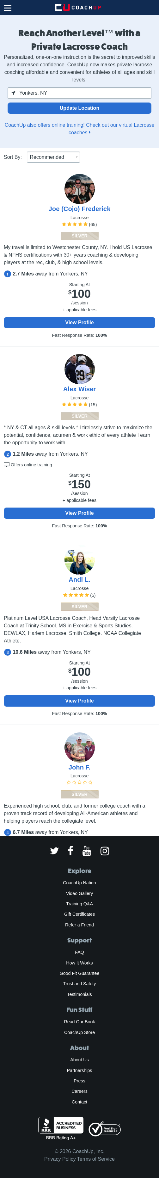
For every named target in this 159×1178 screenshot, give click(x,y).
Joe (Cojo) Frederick (80, 208)
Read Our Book (79, 1021)
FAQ (79, 952)
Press (79, 1080)
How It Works (79, 962)
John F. (80, 767)
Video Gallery (79, 893)
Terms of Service (96, 1159)
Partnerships (79, 1070)
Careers (79, 1091)
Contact (79, 1101)
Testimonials (79, 994)
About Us (79, 1059)
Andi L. (79, 579)
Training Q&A (79, 903)
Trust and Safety (79, 983)
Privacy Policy (60, 1159)
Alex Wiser (79, 389)
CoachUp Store (79, 1032)
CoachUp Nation (79, 882)
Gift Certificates (79, 914)
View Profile (79, 322)
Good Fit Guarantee (80, 973)
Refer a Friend (79, 924)
